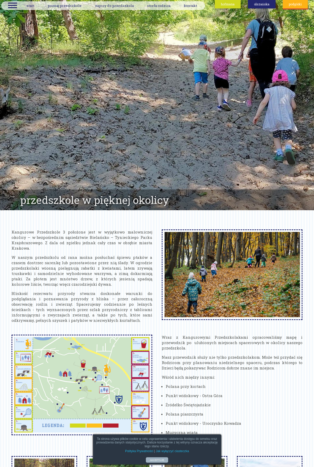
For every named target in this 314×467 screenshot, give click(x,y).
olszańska (261, 4)
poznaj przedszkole (65, 5)
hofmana (228, 4)
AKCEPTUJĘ (157, 460)
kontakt (190, 5)
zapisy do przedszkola (114, 5)
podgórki (295, 4)
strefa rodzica (158, 5)
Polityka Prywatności (139, 451)
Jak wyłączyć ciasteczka (172, 451)
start (30, 5)
